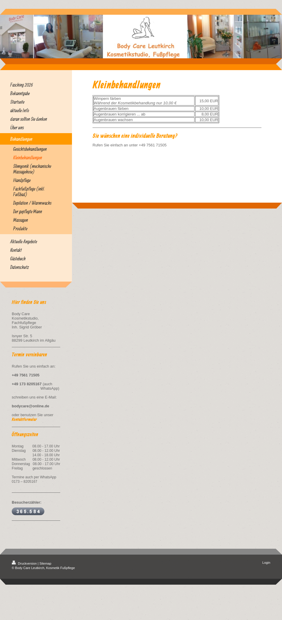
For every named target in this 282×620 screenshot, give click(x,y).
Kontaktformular (24, 419)
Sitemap (45, 563)
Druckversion (25, 563)
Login (266, 562)
